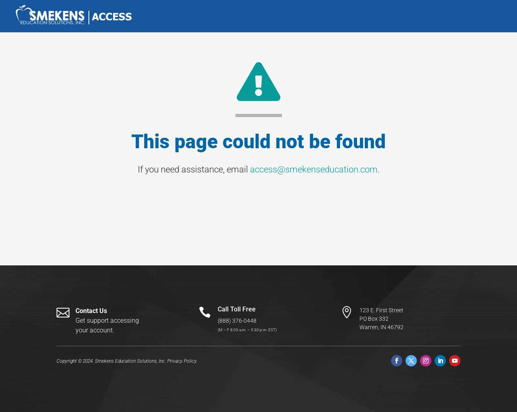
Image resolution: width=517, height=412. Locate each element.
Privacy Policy (181, 361)
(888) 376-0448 (237, 320)
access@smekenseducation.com (314, 169)
